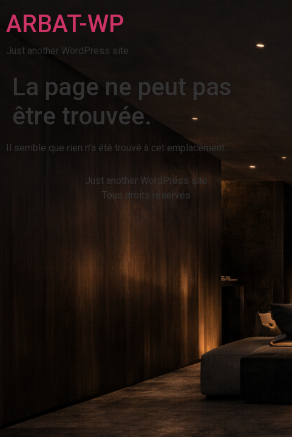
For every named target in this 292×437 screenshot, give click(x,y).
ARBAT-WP (65, 24)
